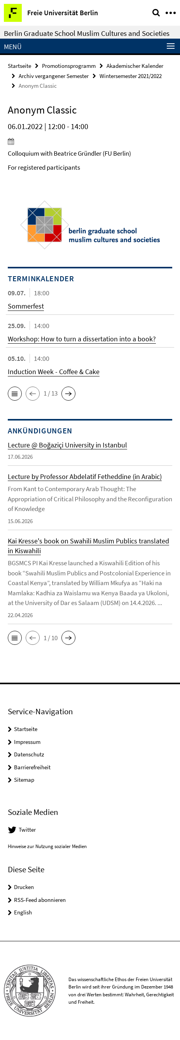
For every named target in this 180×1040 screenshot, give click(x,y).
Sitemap (24, 779)
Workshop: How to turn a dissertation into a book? (82, 338)
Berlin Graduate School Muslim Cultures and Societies (87, 33)
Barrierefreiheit (32, 767)
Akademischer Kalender (135, 65)
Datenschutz (29, 754)
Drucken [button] (24, 887)
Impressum (27, 741)
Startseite (19, 65)
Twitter (27, 829)
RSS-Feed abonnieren (40, 899)
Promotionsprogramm (69, 65)
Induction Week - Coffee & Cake (54, 371)
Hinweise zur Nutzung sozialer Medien (47, 846)
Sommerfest (26, 306)
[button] (15, 393)
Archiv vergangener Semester (54, 76)
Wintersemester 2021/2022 (131, 76)
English (23, 912)
